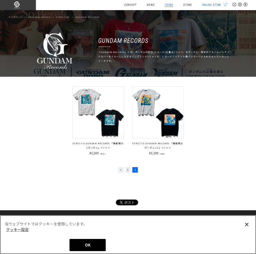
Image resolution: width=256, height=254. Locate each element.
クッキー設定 (17, 231)
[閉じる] (246, 226)
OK (88, 247)
